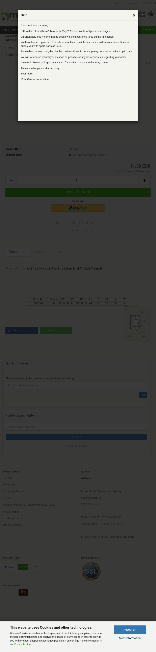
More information (130, 638)
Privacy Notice (22, 644)
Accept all (130, 629)
